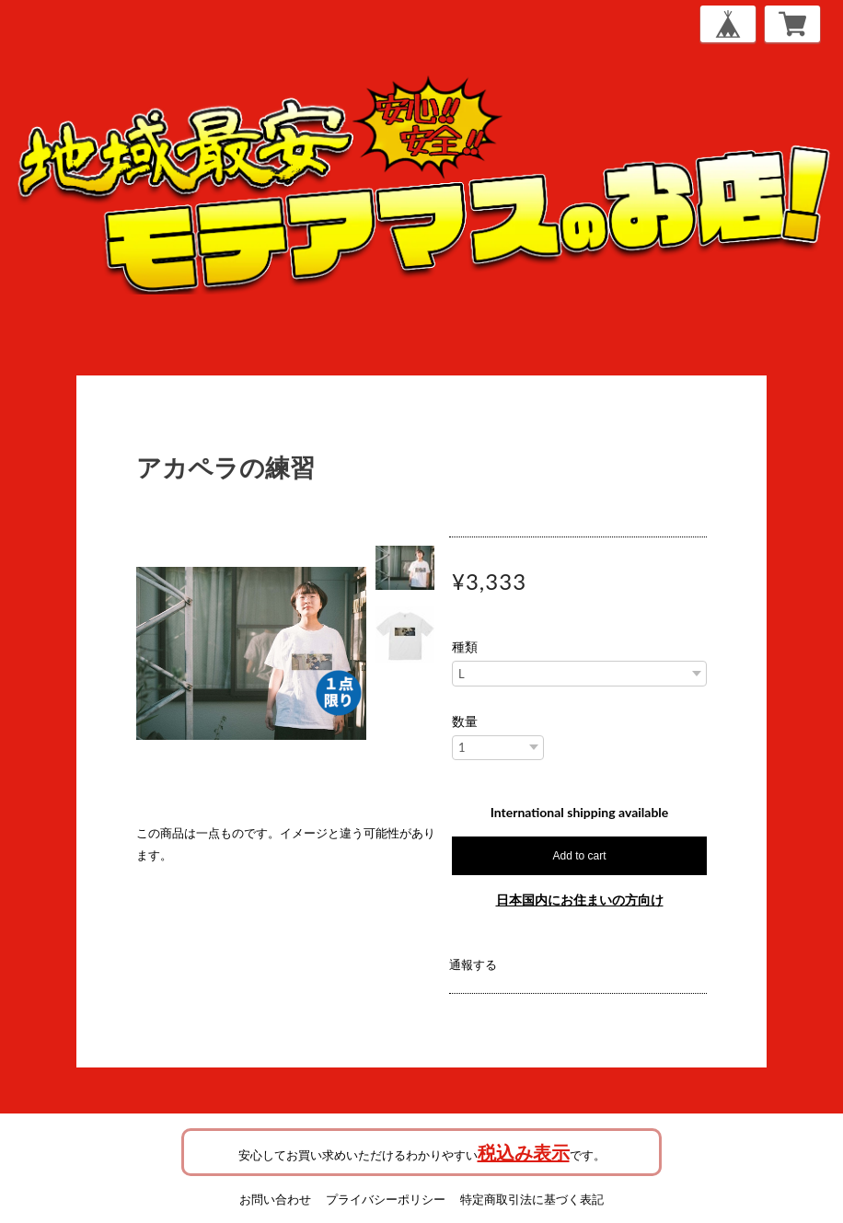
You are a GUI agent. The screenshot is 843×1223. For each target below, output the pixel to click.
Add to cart (579, 855)
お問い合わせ (275, 1199)
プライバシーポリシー (385, 1199)
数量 (465, 721)
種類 (465, 646)
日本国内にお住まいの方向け (580, 899)
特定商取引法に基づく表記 (532, 1199)
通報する (473, 964)
